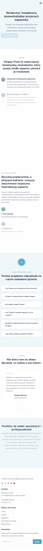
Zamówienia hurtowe (8, 521)
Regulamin (5, 518)
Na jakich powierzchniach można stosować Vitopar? (21, 324)
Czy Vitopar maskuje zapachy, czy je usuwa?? (19, 314)
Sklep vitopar (6, 524)
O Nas (3, 511)
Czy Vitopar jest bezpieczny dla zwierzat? (21, 288)
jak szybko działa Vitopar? (15, 304)
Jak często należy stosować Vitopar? (19, 334)
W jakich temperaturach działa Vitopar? (20, 296)
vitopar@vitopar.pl (8, 500)
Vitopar (4, 515)
